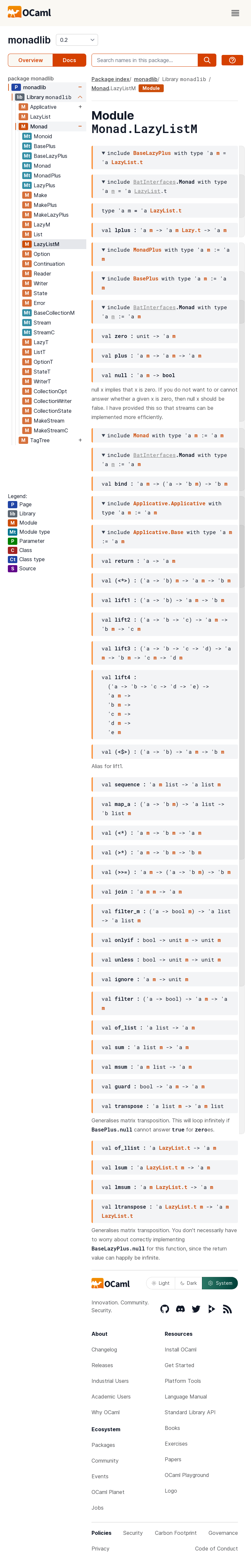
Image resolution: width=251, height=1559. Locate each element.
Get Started (179, 1365)
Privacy (100, 1548)
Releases (102, 1365)
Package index (110, 79)
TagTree (40, 440)
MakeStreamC (51, 430)
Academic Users (111, 1396)
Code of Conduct (216, 1548)
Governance (223, 1533)
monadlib (29, 40)
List (38, 234)
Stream (42, 322)
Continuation (49, 263)
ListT (40, 352)
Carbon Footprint (176, 1533)
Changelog (104, 1349)
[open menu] (235, 13)
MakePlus (45, 205)
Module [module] (151, 88)
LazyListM (46, 244)
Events (100, 1476)
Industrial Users (110, 1381)
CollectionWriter (53, 401)
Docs (69, 60)
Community (105, 1460)
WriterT (42, 381)
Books (172, 1428)
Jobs (98, 1507)
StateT (42, 371)
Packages (103, 1445)
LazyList (40, 116)
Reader (42, 273)
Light (161, 1283)
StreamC (44, 332)
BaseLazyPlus (50, 156)
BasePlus (45, 146)
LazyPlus (44, 185)
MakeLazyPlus (51, 214)
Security (133, 1533)
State (40, 293)
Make (40, 195)
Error (39, 303)
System (220, 1283)
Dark (188, 1283)
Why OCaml (106, 1412)
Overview (30, 60)
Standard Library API (190, 1412)
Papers (173, 1459)
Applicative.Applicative (169, 503)
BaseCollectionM (54, 313)
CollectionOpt (50, 391)
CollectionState (53, 411)
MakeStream (49, 420)
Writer (41, 283)
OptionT (43, 362)
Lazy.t (191, 229)
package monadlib (31, 78)
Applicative (43, 107)
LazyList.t (127, 162)
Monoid (43, 136)
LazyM (42, 224)
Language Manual (186, 1396)
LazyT (41, 342)
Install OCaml (180, 1349)
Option (42, 254)
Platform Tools (183, 1381)
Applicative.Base (158, 531)
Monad (38, 126)
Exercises (176, 1443)
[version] (77, 40)
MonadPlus (47, 175)
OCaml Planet (108, 1492)
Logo (171, 1490)
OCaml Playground (187, 1475)
